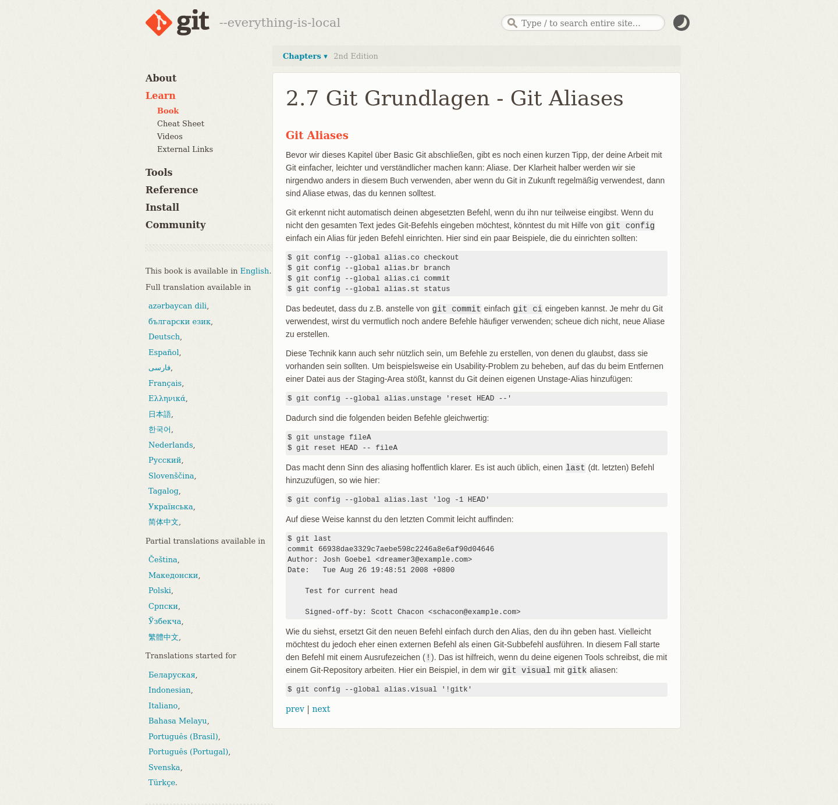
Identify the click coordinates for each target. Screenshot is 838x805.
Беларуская (172, 675)
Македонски (173, 575)
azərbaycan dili (177, 306)
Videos (170, 136)
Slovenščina (171, 475)
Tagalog (163, 491)
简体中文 (163, 521)
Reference (171, 190)
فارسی (159, 367)
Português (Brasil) (183, 736)
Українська (170, 506)
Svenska (164, 767)
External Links (185, 149)
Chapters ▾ (305, 56)
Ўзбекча (164, 621)
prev (295, 709)
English (254, 271)
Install (162, 207)
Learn (160, 95)
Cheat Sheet (180, 123)
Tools (159, 172)
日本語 (159, 414)
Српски (163, 606)
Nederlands (170, 445)
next (321, 709)
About (160, 78)
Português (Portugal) (188, 751)
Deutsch (164, 336)
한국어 (159, 429)
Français (165, 383)
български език (179, 321)
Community (175, 224)
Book (168, 111)
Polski (159, 590)
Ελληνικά (167, 398)
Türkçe (161, 782)
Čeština (162, 559)
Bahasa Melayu (177, 721)
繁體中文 (163, 637)
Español (163, 352)
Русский (164, 460)
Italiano (162, 705)
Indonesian (169, 690)
